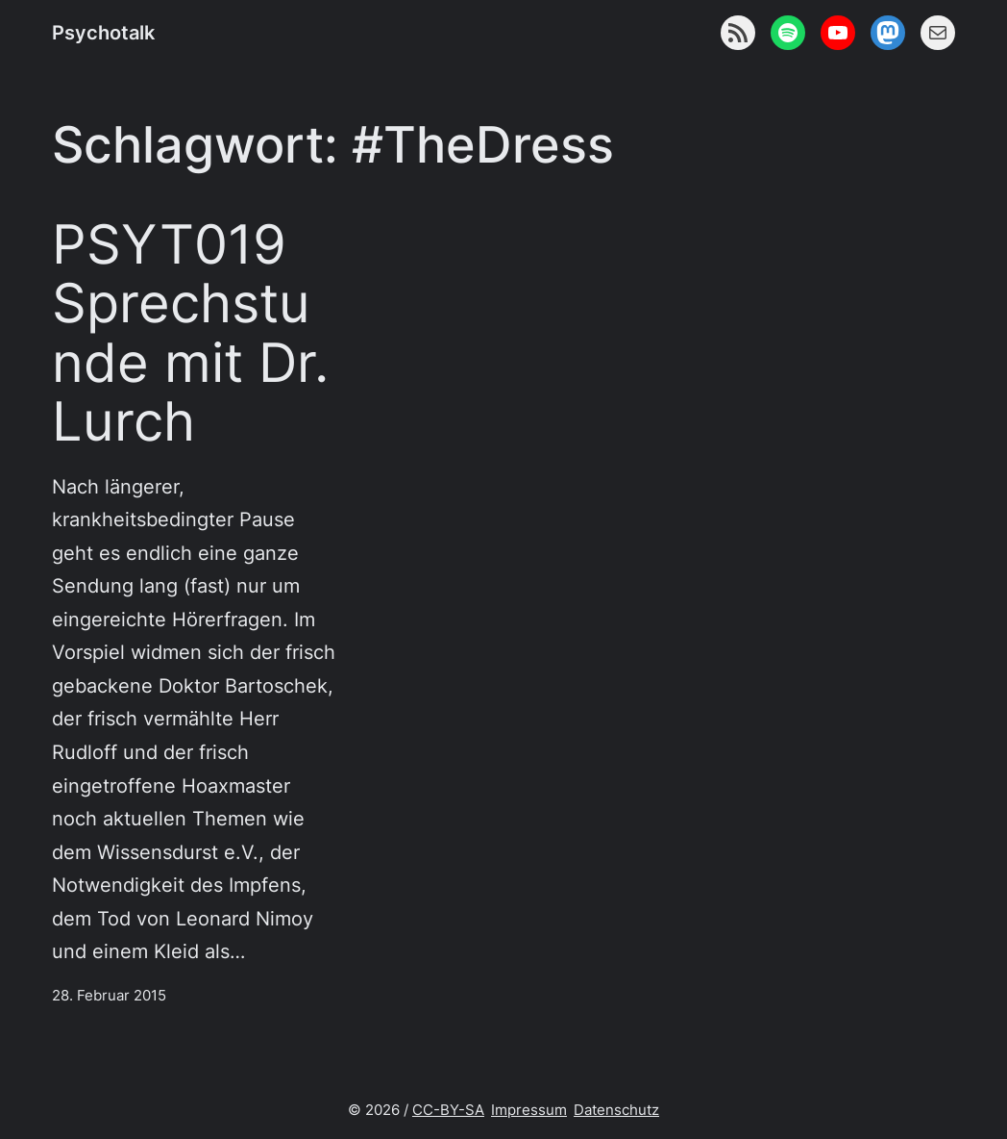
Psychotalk (103, 32)
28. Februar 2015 (109, 995)
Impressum (529, 1110)
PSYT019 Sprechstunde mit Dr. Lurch (190, 333)
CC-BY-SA (448, 1110)
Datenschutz (616, 1110)
